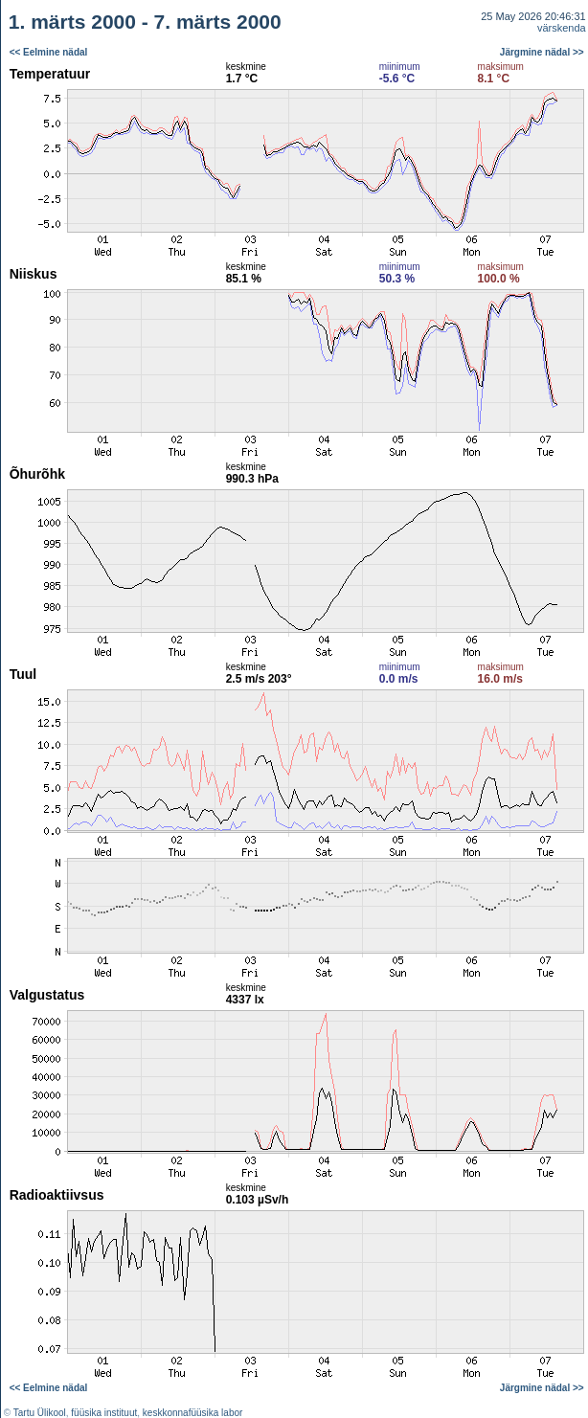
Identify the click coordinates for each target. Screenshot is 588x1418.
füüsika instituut (104, 1412)
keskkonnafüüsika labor (193, 1412)
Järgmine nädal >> (542, 52)
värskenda (561, 28)
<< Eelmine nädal (49, 52)
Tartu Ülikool (39, 1412)
